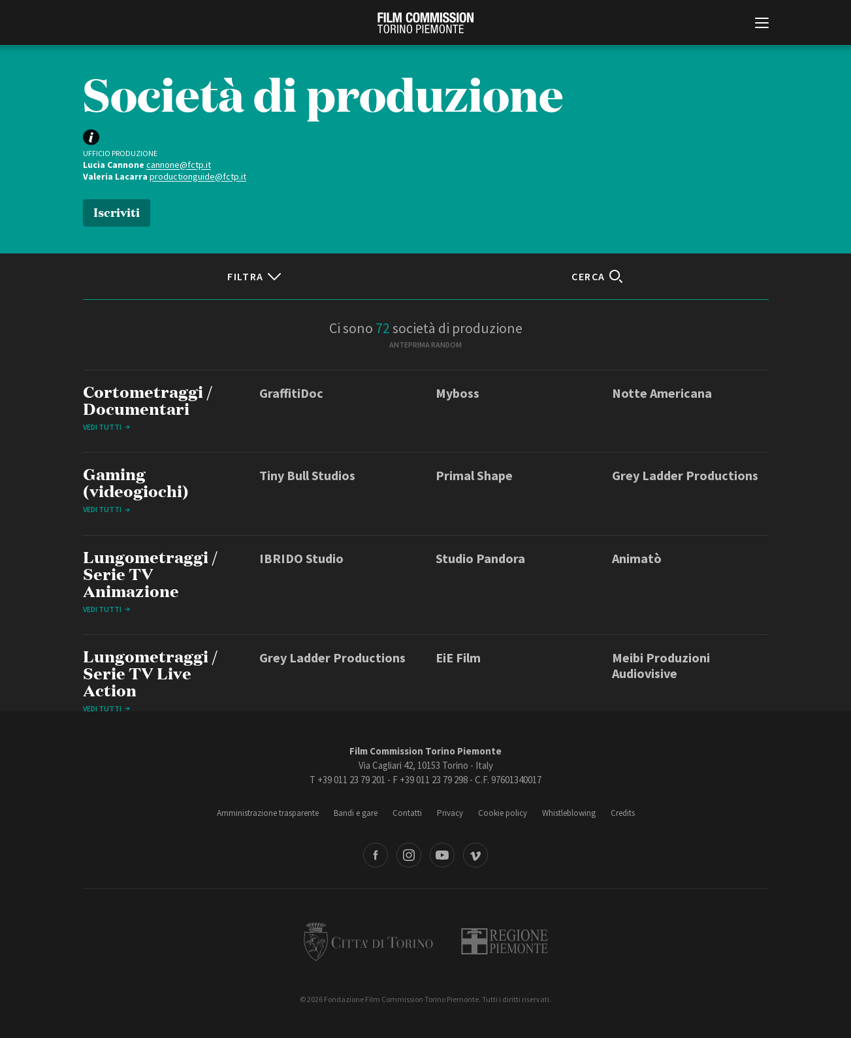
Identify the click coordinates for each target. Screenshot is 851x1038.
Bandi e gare (355, 813)
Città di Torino (368, 941)
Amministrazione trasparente (268, 813)
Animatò (637, 558)
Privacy (450, 813)
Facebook (375, 855)
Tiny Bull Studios (307, 475)
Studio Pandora (480, 558)
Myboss (457, 393)
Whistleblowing (569, 813)
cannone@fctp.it (178, 164)
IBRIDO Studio (301, 558)
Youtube (442, 855)
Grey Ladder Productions (685, 475)
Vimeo (475, 855)
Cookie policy (502, 813)
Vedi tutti (102, 427)
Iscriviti (116, 211)
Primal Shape (474, 475)
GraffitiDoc (291, 393)
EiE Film (458, 657)
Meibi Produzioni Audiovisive (661, 665)
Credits (623, 813)
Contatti (407, 813)
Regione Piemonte (504, 941)
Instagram (408, 855)
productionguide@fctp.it (198, 176)
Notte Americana (662, 393)
